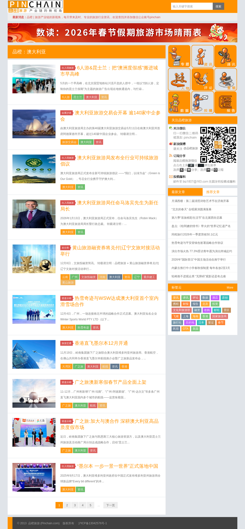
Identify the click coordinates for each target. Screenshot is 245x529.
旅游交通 (67, 343)
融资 (197, 310)
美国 (195, 328)
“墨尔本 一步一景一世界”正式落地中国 (117, 466)
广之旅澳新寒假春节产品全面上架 (110, 382)
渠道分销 (67, 298)
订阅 (229, 6)
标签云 (177, 287)
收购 (207, 310)
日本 (201, 322)
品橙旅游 (35, 6)
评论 (195, 297)
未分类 (66, 247)
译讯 (186, 297)
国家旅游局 (219, 316)
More (230, 287)
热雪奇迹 (83, 327)
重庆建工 (149, 277)
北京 (205, 304)
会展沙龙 (67, 112)
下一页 (110, 505)
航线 (105, 366)
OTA (186, 328)
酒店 (215, 297)
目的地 (190, 322)
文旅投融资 (88, 277)
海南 (195, 316)
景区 (226, 310)
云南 (65, 277)
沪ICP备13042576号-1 (92, 523)
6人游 (66, 97)
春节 (221, 322)
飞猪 (176, 316)
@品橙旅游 (191, 148)
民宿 (176, 328)
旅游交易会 (69, 142)
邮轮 (217, 310)
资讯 (104, 97)
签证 (211, 322)
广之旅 (79, 366)
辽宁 (137, 277)
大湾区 (66, 366)
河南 (102, 277)
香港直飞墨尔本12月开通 (101, 343)
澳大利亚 (91, 97)
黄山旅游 (68, 282)
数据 (205, 297)
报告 (195, 304)
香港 (124, 366)
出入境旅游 (68, 68)
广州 (75, 277)
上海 (186, 316)
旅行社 (177, 322)
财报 (186, 304)
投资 (215, 304)
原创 (225, 297)
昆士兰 (77, 97)
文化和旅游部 (181, 310)
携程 (176, 304)
